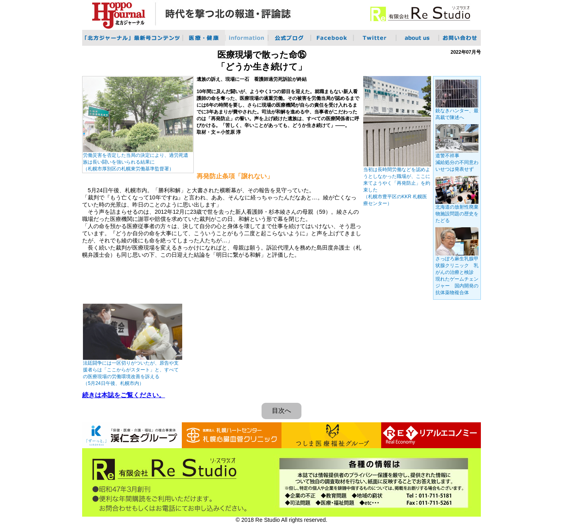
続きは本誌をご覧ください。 (123, 395)
